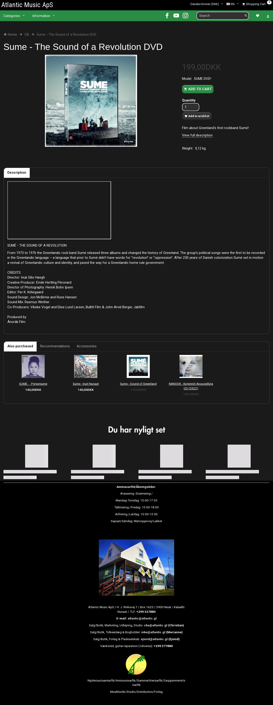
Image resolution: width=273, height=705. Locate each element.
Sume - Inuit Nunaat (86, 384)
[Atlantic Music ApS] (27, 5)
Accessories (87, 346)
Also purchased (20, 346)
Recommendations (55, 346)
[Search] (246, 15)
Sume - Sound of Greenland (138, 384)
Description (16, 172)
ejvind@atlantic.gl (154, 639)
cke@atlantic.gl (155, 625)
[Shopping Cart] (257, 4)
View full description (197, 135)
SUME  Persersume (33, 384)
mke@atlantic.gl (153, 632)
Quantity (189, 100)
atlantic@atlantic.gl (142, 618)
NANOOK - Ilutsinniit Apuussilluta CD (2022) (191, 386)
